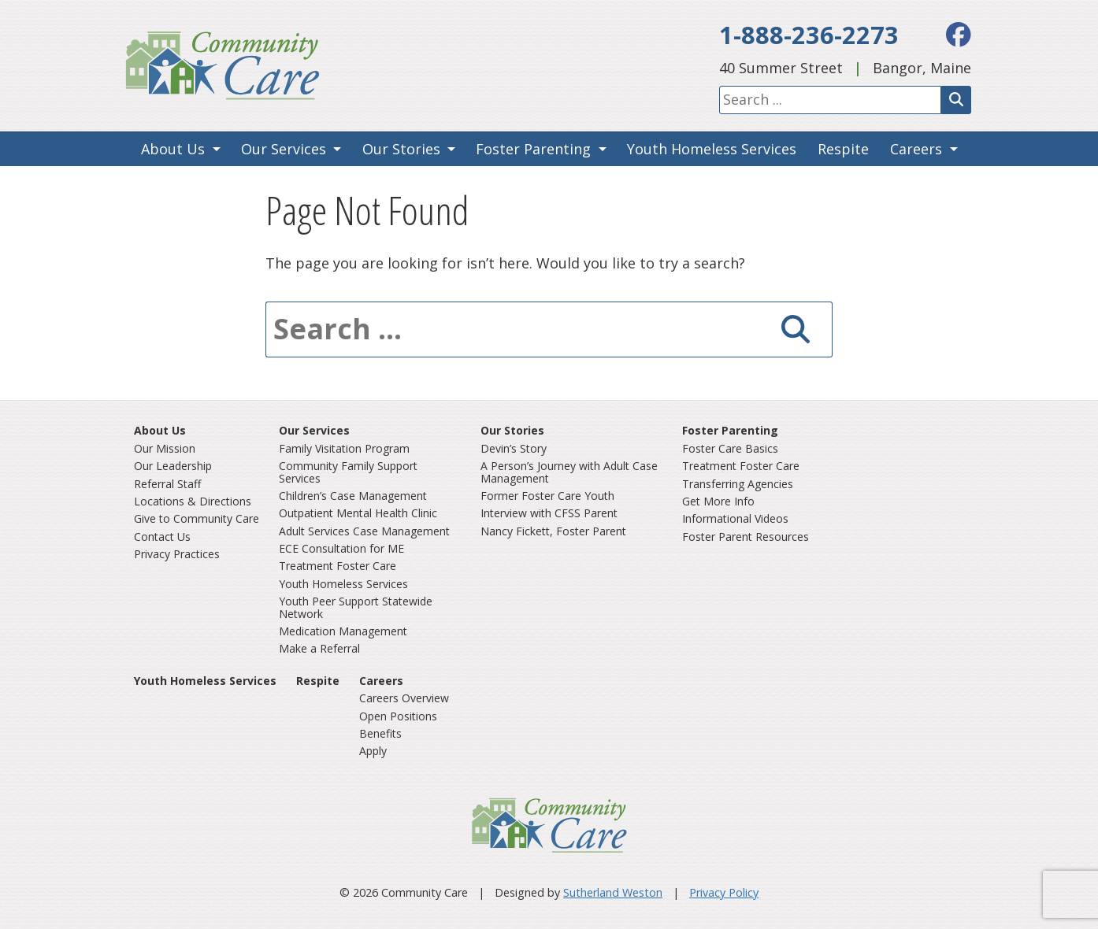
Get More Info (718, 501)
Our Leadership (173, 465)
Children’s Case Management (353, 495)
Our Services (283, 148)
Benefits (380, 733)
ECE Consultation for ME (341, 548)
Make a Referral (319, 648)
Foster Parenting (533, 148)
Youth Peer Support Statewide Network (355, 607)
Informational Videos (735, 518)
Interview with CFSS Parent (549, 512)
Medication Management (343, 631)
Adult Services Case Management (364, 531)
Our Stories (401, 148)
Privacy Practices (177, 553)
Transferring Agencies (737, 483)
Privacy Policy (724, 892)
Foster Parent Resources (745, 536)
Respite (843, 148)
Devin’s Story (513, 448)
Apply (373, 750)
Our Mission (164, 448)
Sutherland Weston (612, 892)
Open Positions (398, 716)
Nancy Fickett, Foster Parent (553, 531)
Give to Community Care (196, 518)
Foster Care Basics (730, 448)
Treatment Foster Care (337, 565)
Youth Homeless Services (711, 148)
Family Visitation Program (344, 448)
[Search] (956, 100)
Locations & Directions (192, 501)
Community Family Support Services (348, 471)
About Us (173, 148)
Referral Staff (167, 483)
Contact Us (162, 536)
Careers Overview (404, 697)
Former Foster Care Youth (547, 495)
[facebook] (958, 33)
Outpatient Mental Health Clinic (358, 512)
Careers (916, 148)
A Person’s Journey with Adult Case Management (569, 471)
